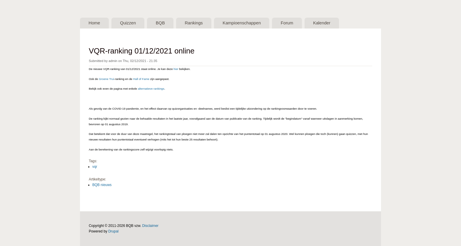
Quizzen (128, 23)
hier (175, 69)
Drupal (113, 231)
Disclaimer (150, 226)
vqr (94, 167)
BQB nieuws (102, 185)
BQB (160, 23)
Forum (287, 23)
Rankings (194, 23)
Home (94, 23)
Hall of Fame (141, 79)
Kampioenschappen (242, 23)
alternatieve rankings (151, 88)
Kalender (321, 23)
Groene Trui (106, 79)
